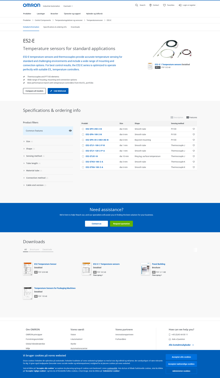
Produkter (27, 14)
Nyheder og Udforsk (94, 14)
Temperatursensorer (95, 20)
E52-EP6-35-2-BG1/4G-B (97, 140)
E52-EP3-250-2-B (94, 129)
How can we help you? (181, 329)
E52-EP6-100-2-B (94, 134)
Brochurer (34, 249)
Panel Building (158, 264)
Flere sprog (97, 275)
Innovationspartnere (124, 334)
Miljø (28, 348)
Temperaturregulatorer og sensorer (68, 20)
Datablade (47, 249)
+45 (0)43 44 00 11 (178, 334)
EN (157, 67)
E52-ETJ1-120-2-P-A (95, 151)
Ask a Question (177, 339)
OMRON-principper (34, 334)
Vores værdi (77, 329)
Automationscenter (79, 348)
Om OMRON (33, 329)
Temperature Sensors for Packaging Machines (54, 288)
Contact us (96, 224)
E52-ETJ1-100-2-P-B (95, 145)
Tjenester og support (72, 14)
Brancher (54, 14)
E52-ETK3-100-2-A (94, 162)
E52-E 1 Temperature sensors (172, 64)
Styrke (73, 344)
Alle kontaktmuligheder (181, 345)
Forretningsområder (34, 339)
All (25, 249)
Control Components (43, 20)
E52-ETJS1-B (92, 156)
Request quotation (121, 224)
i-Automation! (76, 339)
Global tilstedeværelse (35, 344)
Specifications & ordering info (55, 27)
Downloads (75, 27)
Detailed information (31, 27)
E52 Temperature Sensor (45, 264)
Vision (73, 334)
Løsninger (41, 14)
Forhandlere (120, 339)
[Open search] (140, 5)
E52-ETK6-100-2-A (94, 167)
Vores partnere (124, 329)
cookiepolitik (112, 368)
